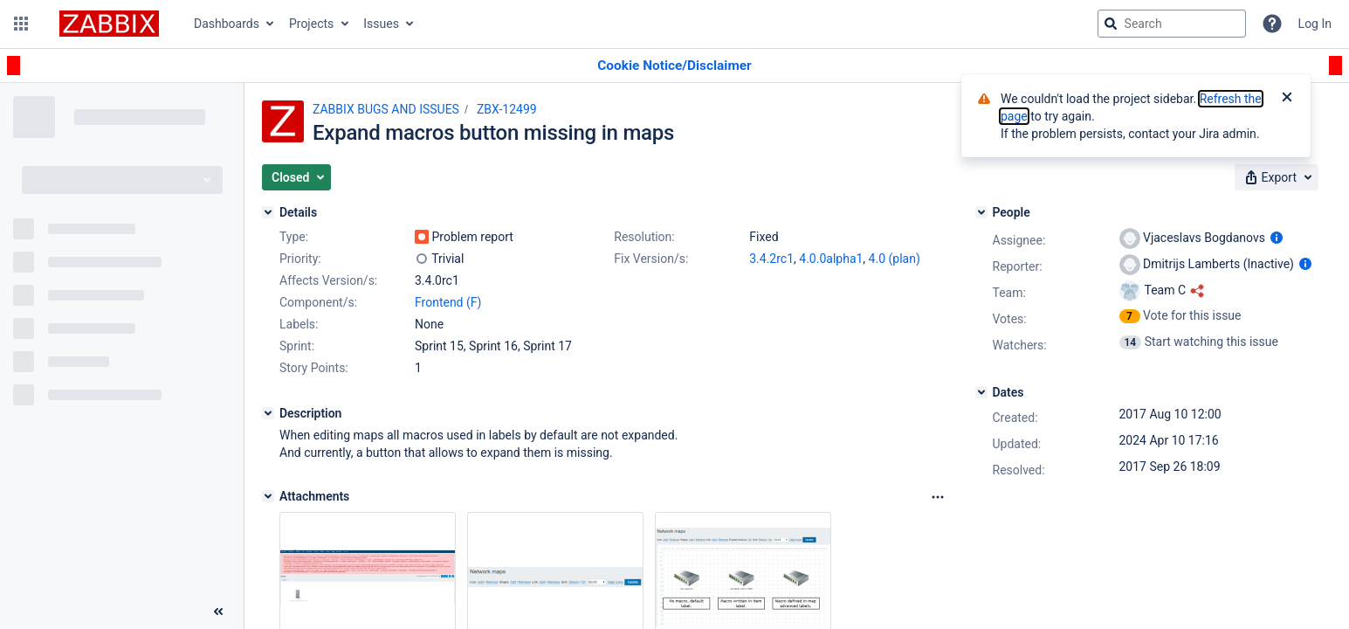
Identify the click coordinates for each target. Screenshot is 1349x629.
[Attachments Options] (937, 497)
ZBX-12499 (507, 109)
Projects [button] (311, 24)
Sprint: (296, 346)
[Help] (1272, 24)
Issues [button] (381, 24)
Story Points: (313, 368)
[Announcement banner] (674, 66)
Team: (1009, 293)
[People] (981, 212)
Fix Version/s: (651, 259)
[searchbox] (1172, 24)
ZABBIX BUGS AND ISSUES (386, 109)
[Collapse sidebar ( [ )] (218, 611)
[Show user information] (1277, 238)
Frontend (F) (448, 302)
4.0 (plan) (894, 259)
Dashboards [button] (226, 24)
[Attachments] (268, 496)
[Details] (268, 212)
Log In (1315, 24)
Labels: (298, 324)
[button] (21, 23)
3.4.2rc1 (771, 259)
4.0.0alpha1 (831, 259)
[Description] (268, 413)
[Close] (1287, 98)
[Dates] (981, 392)
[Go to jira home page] (109, 23)
